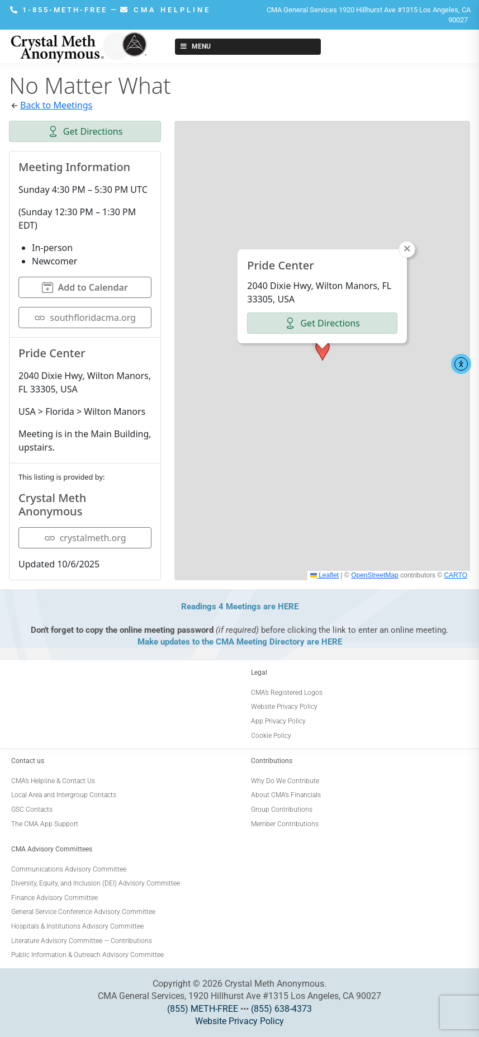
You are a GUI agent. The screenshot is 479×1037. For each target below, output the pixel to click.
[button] (322, 350)
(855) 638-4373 (281, 1008)
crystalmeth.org (85, 538)
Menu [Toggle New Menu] (195, 46)
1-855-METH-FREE (60, 10)
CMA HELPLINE (165, 10)
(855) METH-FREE (202, 1008)
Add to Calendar (84, 287)
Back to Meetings (56, 105)
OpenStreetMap (375, 575)
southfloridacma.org (85, 317)
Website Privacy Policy (239, 1021)
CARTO (455, 575)
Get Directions (85, 131)
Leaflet (324, 575)
